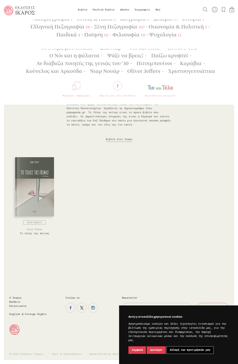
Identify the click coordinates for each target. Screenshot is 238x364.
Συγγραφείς (142, 9)
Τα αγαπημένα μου (223, 9)
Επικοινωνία (17, 306)
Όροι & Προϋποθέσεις (67, 354)
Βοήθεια (14, 302)
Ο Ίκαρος (15, 297)
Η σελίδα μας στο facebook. (70, 308)
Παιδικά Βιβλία (103, 9)
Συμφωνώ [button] (137, 350)
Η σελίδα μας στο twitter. (82, 308)
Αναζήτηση (205, 9)
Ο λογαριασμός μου (214, 9)
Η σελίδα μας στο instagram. (93, 308)
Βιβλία (82, 9)
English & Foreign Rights (28, 314)
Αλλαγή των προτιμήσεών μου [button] (190, 350)
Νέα (158, 9)
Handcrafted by (105, 354)
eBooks (124, 9)
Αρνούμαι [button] (156, 350)
